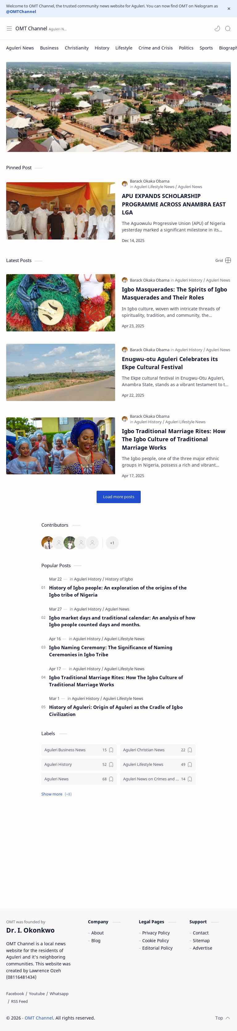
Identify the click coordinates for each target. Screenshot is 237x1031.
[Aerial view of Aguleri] (118, 107)
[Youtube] (37, 993)
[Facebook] (15, 993)
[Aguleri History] (190, 280)
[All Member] (112, 542)
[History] (102, 47)
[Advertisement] (118, 853)
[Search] (227, 28)
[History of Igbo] (119, 579)
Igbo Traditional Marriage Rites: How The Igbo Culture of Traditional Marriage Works (173, 439)
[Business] (49, 47)
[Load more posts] (119, 497)
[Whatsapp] (59, 993)
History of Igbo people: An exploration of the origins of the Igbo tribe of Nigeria (118, 591)
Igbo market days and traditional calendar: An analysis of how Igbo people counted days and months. (122, 621)
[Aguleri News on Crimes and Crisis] (158, 779)
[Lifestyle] (123, 47)
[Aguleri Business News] (79, 750)
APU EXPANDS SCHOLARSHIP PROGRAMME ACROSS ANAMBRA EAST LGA (174, 204)
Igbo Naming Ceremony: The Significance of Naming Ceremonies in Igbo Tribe (111, 651)
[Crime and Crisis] (156, 47)
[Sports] (206, 47)
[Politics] (186, 47)
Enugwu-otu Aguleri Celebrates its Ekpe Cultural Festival (170, 363)
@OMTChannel (21, 11)
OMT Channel (39, 1018)
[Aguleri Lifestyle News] (155, 186)
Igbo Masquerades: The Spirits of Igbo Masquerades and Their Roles (174, 293)
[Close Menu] (229, 8)
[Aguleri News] (20, 47)
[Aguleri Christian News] (158, 750)
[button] (217, 28)
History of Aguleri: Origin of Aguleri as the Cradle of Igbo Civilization (116, 710)
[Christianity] (77, 47)
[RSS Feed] (19, 1001)
